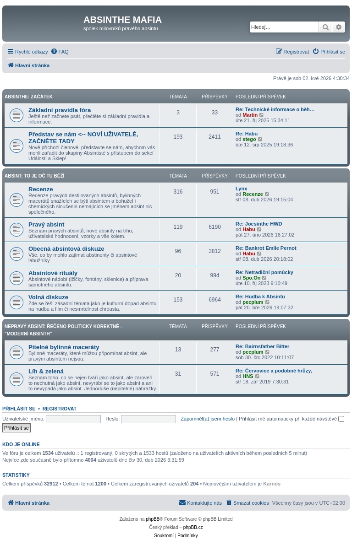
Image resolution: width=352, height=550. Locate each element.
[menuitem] (59, 51)
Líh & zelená (46, 371)
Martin (250, 115)
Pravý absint (46, 224)
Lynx (241, 188)
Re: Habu (247, 133)
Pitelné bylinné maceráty (63, 347)
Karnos (271, 483)
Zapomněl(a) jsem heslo (208, 418)
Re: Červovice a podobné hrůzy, (274, 370)
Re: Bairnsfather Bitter (262, 346)
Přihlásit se (18, 408)
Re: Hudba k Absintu (260, 296)
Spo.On (251, 277)
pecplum (252, 302)
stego (249, 139)
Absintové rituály (52, 273)
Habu (248, 229)
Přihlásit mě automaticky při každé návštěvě (291, 418)
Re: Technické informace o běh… (275, 109)
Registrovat (60, 408)
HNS (247, 376)
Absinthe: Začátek (29, 96)
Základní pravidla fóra (59, 110)
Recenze (40, 189)
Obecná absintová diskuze (66, 248)
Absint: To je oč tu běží (34, 175)
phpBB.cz (193, 527)
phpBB (153, 519)
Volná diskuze (48, 297)
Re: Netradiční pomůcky (264, 272)
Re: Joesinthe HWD (259, 223)
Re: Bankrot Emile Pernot (266, 248)
